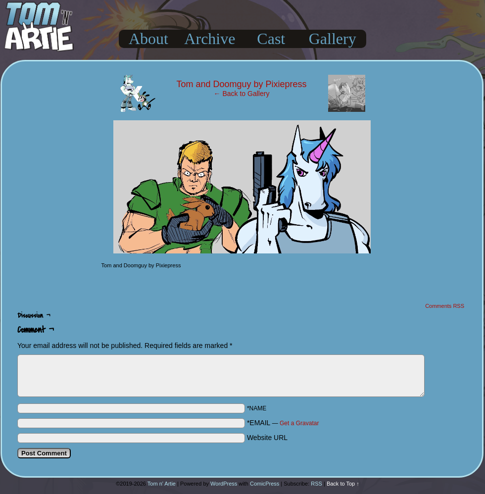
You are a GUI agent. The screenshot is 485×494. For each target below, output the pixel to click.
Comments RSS (444, 306)
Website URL (267, 438)
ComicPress (264, 484)
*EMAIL (283, 423)
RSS (316, 484)
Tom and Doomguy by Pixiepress (241, 84)
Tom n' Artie (161, 484)
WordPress (223, 484)
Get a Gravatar (299, 423)
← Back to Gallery (242, 94)
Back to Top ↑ (343, 484)
